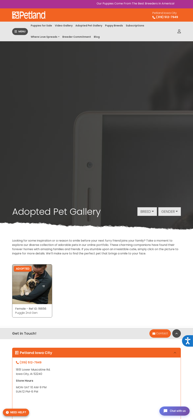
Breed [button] (145, 211)
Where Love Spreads (44, 37)
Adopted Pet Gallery (88, 25)
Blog (97, 37)
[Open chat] (174, 410)
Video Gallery (64, 25)
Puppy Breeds (114, 25)
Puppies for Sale (41, 25)
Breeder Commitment (76, 37)
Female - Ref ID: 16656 (30, 309)
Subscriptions (135, 25)
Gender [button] (168, 211)
